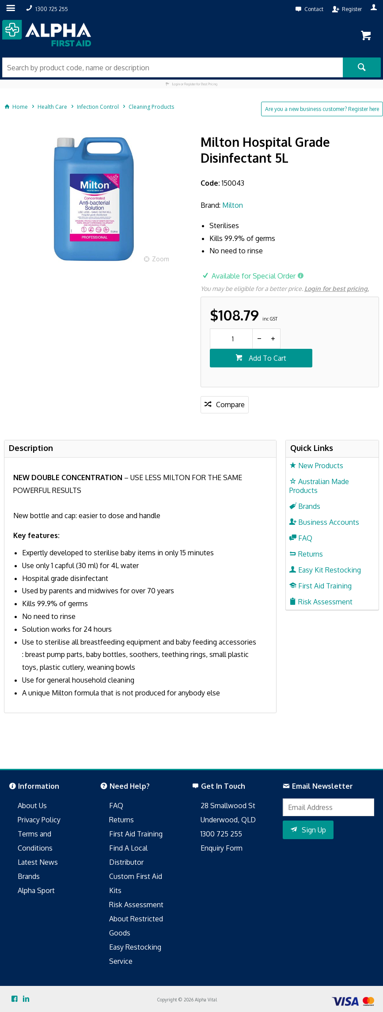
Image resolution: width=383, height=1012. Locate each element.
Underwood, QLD (228, 819)
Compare (230, 404)
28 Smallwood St (228, 805)
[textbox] (172, 67)
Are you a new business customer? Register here (322, 109)
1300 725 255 (221, 833)
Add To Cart (266, 358)
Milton (232, 205)
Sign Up (314, 829)
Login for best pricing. (336, 288)
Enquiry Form (222, 848)
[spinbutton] (231, 338)
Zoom (160, 259)
